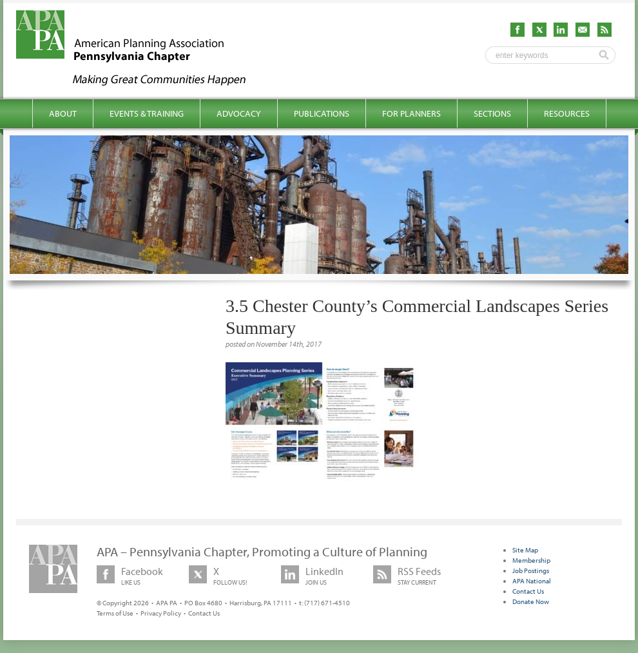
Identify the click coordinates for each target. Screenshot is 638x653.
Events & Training (147, 113)
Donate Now (530, 601)
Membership (531, 560)
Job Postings (530, 570)
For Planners (411, 113)
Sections (492, 113)
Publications (321, 113)
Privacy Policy (160, 613)
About (63, 113)
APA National (531, 580)
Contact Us (204, 613)
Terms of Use (115, 613)
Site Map (525, 549)
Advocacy (239, 113)
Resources (567, 113)
